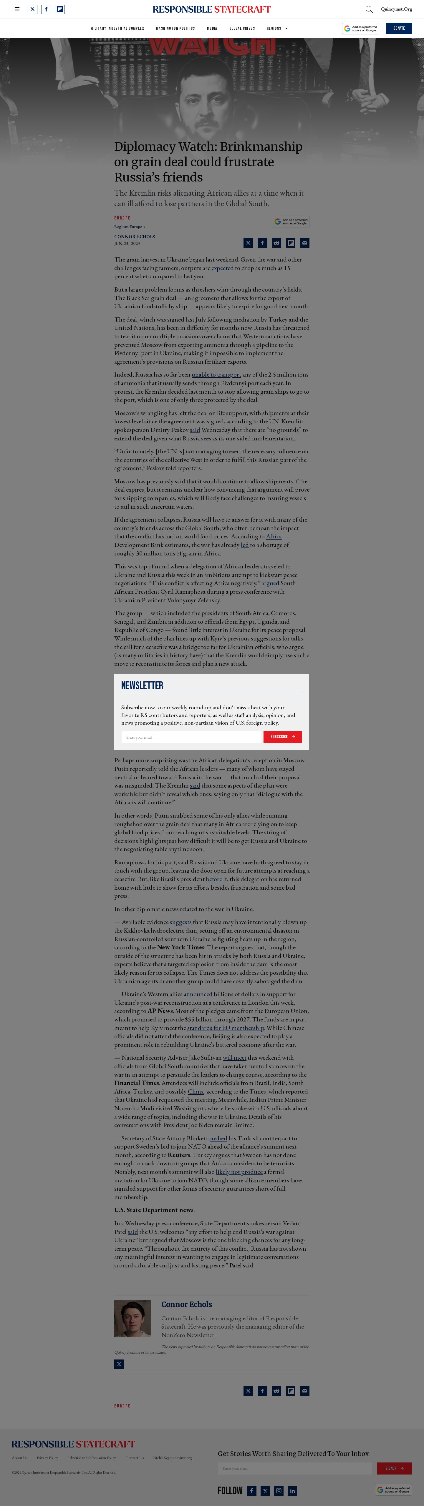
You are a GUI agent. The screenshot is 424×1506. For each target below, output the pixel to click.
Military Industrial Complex (117, 28)
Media (212, 28)
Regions (274, 28)
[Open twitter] (32, 9)
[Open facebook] (46, 9)
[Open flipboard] (59, 9)
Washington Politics (175, 28)
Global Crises (242, 28)
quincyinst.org (396, 9)
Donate (399, 28)
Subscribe (280, 737)
